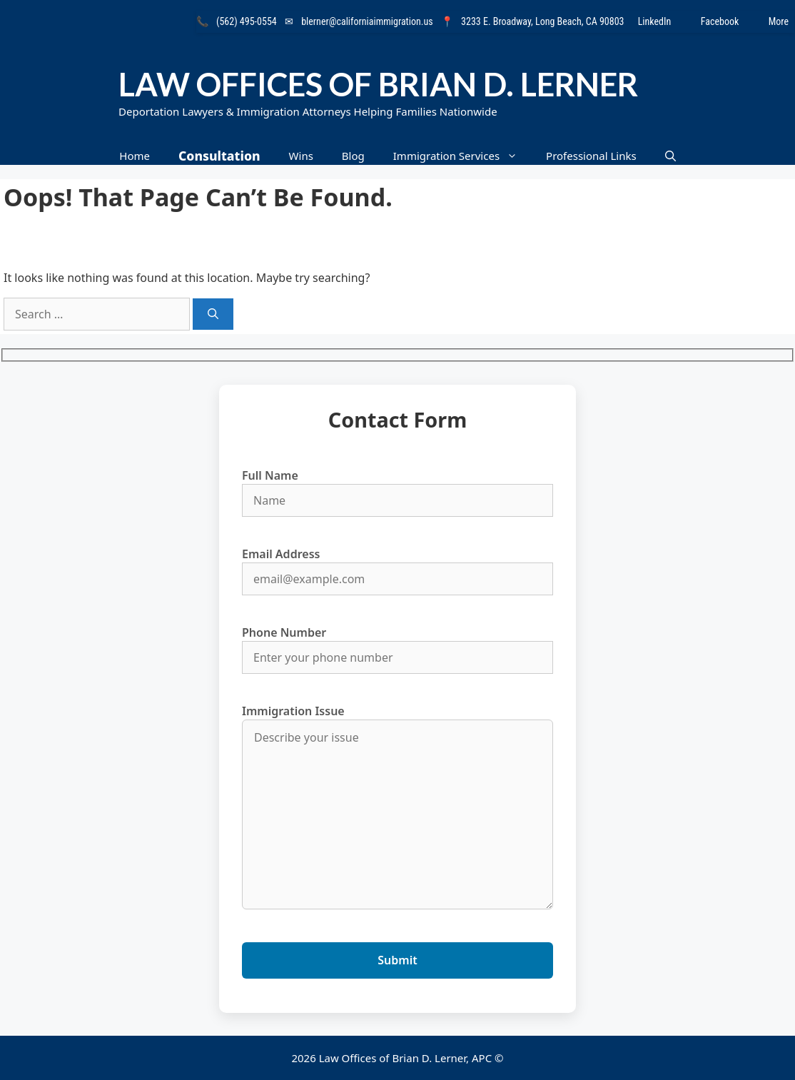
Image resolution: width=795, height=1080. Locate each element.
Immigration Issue (397, 808)
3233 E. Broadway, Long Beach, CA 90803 (542, 21)
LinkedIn (663, 21)
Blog (353, 155)
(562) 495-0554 (246, 21)
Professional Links (591, 155)
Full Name (397, 488)
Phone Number (397, 645)
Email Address (397, 566)
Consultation (219, 155)
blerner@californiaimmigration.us (366, 21)
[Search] (213, 314)
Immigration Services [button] (462, 156)
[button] (670, 156)
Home (134, 155)
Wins (301, 155)
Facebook (729, 21)
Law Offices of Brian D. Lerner (378, 84)
